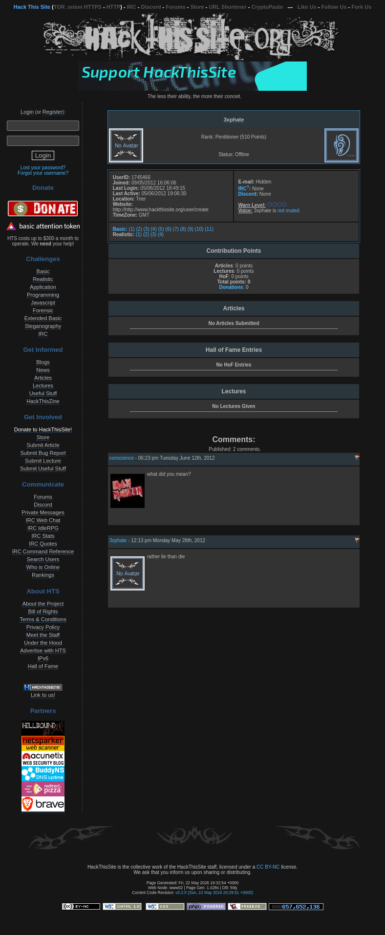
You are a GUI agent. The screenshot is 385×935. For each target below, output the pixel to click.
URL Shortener (227, 7)
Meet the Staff (43, 635)
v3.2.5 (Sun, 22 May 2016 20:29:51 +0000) (214, 892)
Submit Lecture (43, 461)
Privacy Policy (43, 627)
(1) (131, 229)
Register (53, 112)
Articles (43, 378)
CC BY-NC (268, 867)
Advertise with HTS (43, 650)
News (43, 370)
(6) (168, 229)
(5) (161, 229)
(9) (190, 229)
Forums (175, 7)
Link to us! (43, 695)
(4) (154, 229)
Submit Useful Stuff (43, 468)
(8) (183, 229)
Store (197, 7)
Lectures (43, 385)
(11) (209, 229)
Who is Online (43, 567)
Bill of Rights (43, 611)
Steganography (43, 326)
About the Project (43, 604)
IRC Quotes (43, 544)
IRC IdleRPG (43, 528)
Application (43, 287)
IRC (131, 7)
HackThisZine (42, 401)
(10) (199, 229)
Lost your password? (43, 167)
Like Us (307, 7)
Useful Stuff (43, 393)
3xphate (234, 119)
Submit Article (42, 445)
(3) (147, 229)
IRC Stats (42, 536)
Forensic (43, 310)
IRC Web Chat (43, 520)
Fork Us (361, 7)
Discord (151, 7)
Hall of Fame (43, 666)
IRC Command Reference (43, 551)
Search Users (43, 559)
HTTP (114, 7)
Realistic (43, 279)
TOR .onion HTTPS (78, 7)
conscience (121, 458)
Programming (43, 295)
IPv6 (43, 658)
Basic (43, 271)
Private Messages (42, 512)
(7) (176, 229)
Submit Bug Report (43, 453)
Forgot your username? (43, 173)
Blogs (43, 362)
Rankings (43, 575)
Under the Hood (43, 643)
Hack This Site (32, 7)
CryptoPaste (267, 7)
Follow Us (334, 7)
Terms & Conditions (43, 619)
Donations (231, 287)
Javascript (43, 302)
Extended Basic (43, 318)
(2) (139, 229)
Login (27, 112)
